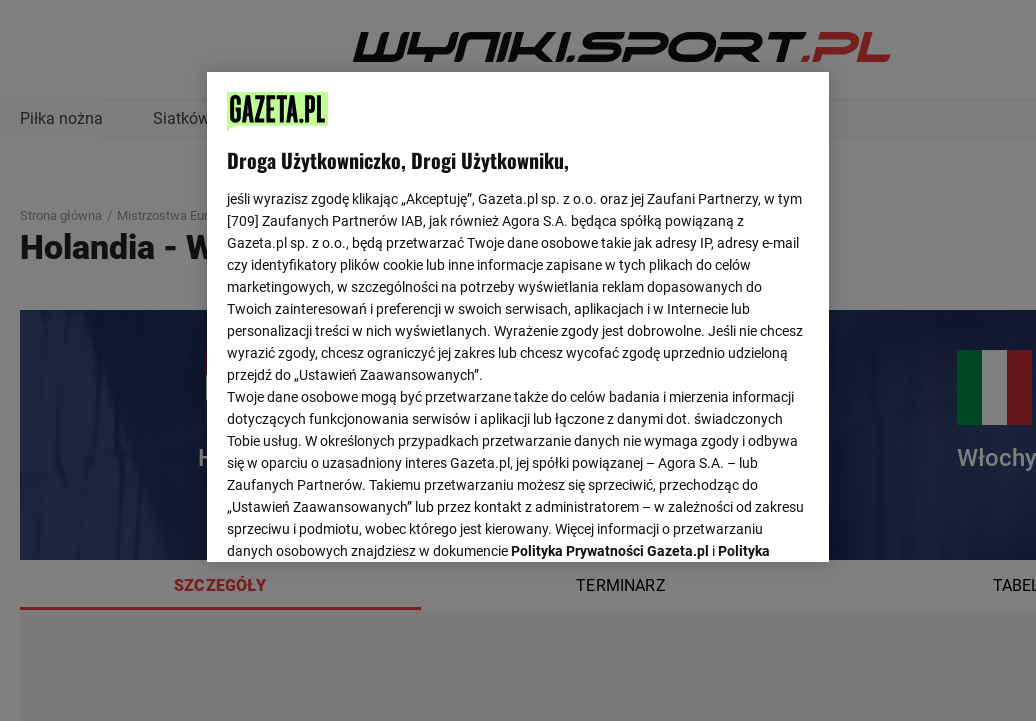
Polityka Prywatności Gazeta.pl (610, 297)
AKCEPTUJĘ (741, 523)
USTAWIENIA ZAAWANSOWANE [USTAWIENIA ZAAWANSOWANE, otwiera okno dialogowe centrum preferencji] (358, 522)
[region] (518, 315)
